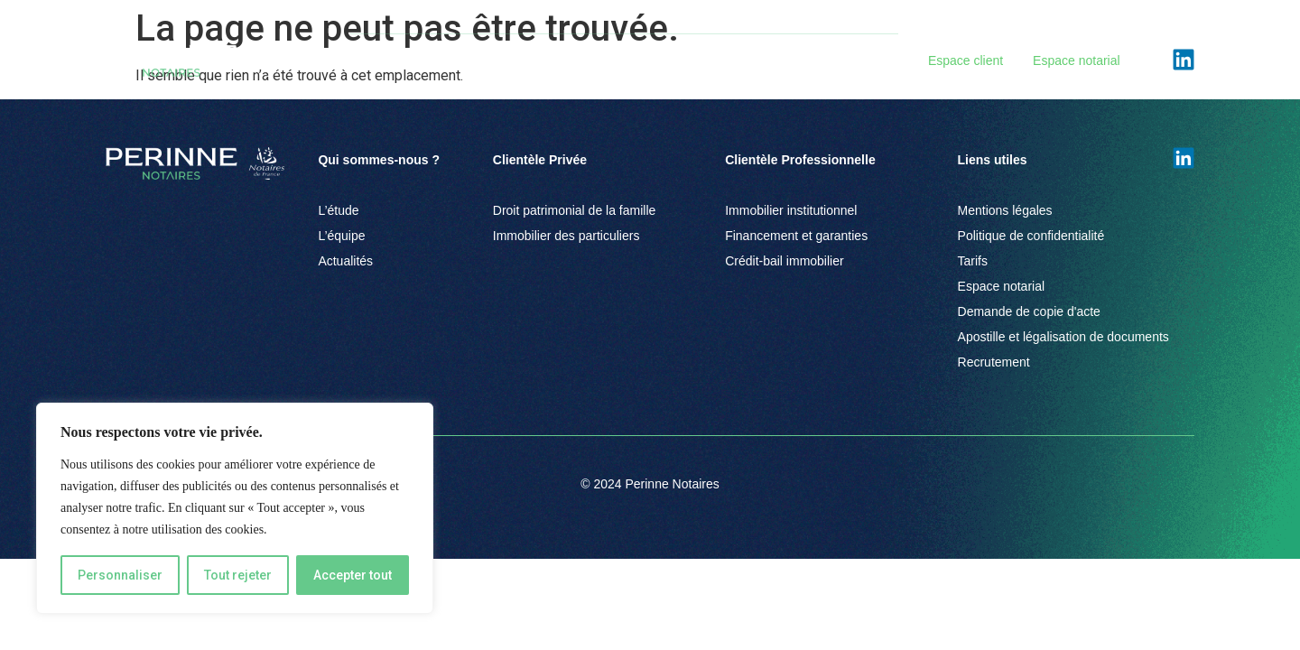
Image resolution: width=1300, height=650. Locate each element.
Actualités (820, 60)
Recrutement (994, 362)
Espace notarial (1076, 60)
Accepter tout (352, 575)
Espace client (965, 60)
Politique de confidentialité (1031, 235)
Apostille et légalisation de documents (1063, 337)
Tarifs (973, 261)
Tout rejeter (238, 575)
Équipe (745, 60)
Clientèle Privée (469, 60)
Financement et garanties (796, 235)
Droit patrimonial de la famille (574, 210)
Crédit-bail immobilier (784, 261)
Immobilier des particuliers (566, 235)
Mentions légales (1005, 210)
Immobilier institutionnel (791, 210)
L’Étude (371, 60)
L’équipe (341, 235)
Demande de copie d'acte (1029, 311)
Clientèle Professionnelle (622, 60)
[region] (234, 508)
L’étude (338, 210)
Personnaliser (120, 575)
